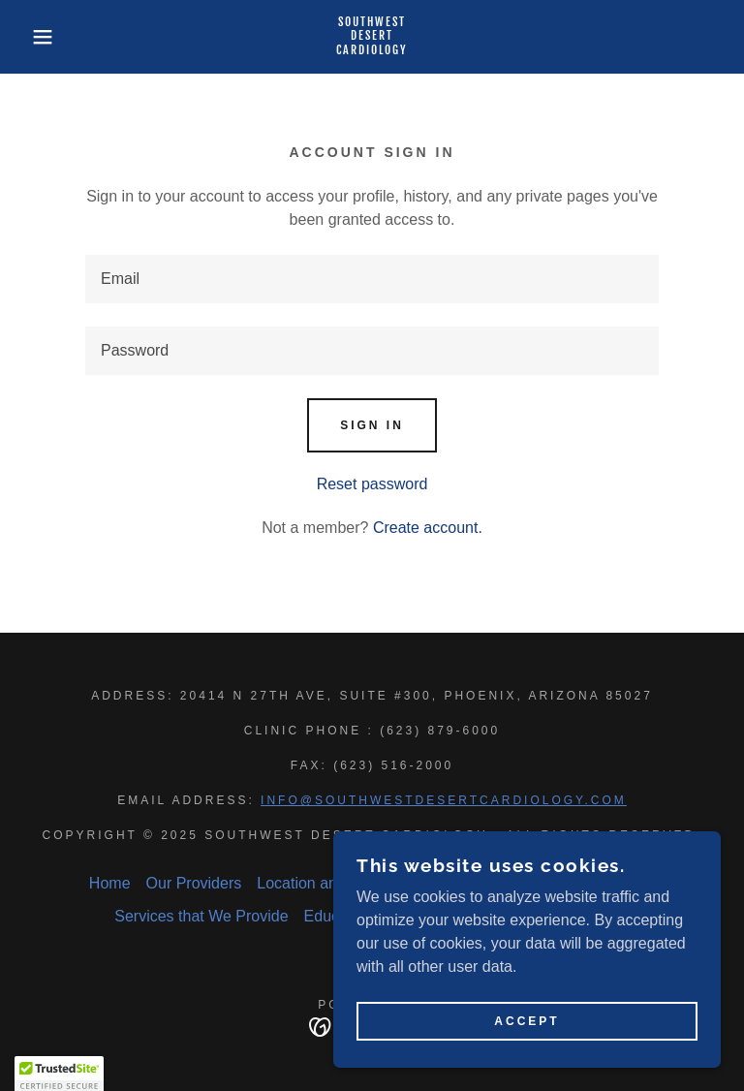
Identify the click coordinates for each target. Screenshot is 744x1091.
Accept (526, 1021)
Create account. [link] (427, 527)
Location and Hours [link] (324, 883)
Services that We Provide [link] (201, 916)
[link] (372, 49)
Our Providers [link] (194, 883)
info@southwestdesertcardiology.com (444, 800)
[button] (37, 36)
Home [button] (110, 883)
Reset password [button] (372, 484)
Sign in (372, 425)
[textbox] (372, 279)
